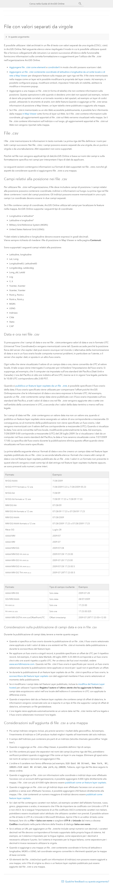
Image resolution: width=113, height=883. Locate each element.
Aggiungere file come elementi (27, 67)
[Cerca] (80, 3)
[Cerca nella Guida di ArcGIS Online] (53, 3)
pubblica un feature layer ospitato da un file (41, 383)
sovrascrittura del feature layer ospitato (28, 672)
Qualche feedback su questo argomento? (87, 877)
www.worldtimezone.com (21, 660)
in (29, 113)
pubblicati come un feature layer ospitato (85, 779)
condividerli (54, 67)
